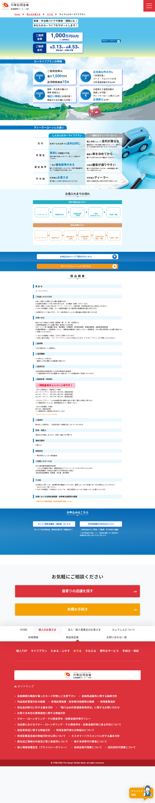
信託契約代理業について (122, 784)
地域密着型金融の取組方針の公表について (41, 772)
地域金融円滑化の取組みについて (75, 767)
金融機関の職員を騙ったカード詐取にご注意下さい (46, 732)
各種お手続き (77, 646)
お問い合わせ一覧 (116, 674)
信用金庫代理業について (88, 784)
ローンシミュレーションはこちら (75, 301)
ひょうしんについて (123, 666)
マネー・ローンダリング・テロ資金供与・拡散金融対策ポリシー (54, 755)
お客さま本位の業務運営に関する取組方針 (41, 749)
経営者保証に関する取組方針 (33, 767)
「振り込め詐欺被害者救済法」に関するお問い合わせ (89, 744)
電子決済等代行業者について (90, 778)
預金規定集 (72, 674)
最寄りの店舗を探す (77, 628)
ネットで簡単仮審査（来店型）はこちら (54, 560)
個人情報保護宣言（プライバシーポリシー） (42, 784)
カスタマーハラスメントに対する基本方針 (95, 772)
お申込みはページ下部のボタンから (103, 41)
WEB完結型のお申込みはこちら (101, 560)
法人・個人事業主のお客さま (84, 666)
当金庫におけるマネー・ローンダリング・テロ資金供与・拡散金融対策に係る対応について (69, 761)
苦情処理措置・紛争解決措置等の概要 (72, 738)
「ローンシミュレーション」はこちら (48, 450)
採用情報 (33, 674)
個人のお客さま (47, 666)
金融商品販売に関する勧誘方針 (99, 732)
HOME (23, 666)
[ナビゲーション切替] (149, 6)
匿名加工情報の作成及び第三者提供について (42, 778)
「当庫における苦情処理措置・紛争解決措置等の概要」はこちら (57, 537)
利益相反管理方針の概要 (31, 738)
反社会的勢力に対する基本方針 (35, 744)
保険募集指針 (107, 738)
